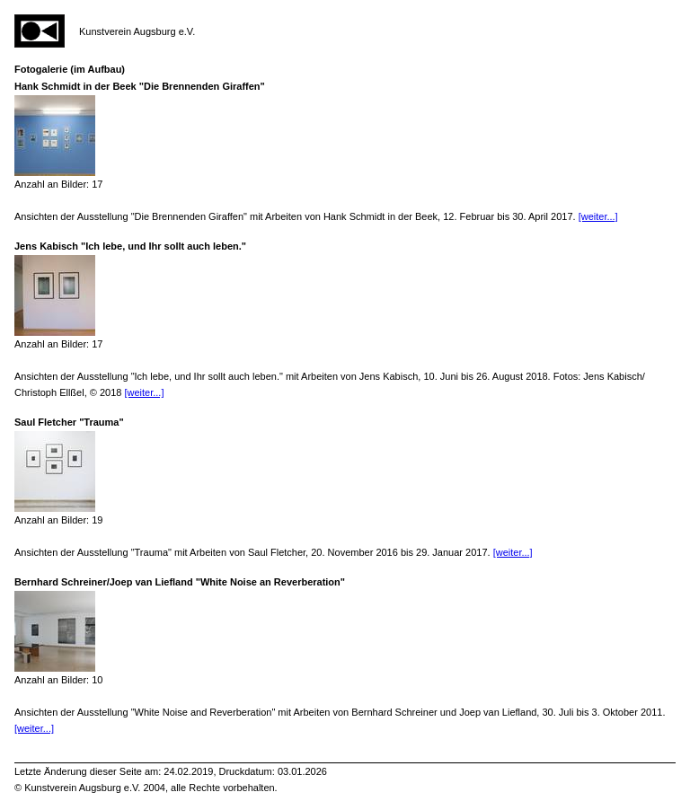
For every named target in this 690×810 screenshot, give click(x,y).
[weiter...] (598, 216)
